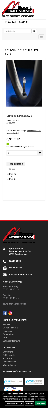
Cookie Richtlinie (10, 328)
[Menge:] (22, 153)
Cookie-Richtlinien (38, 399)
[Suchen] (34, 31)
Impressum (8, 331)
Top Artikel (7, 358)
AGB (5, 338)
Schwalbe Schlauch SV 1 (19, 116)
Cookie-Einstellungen (14, 403)
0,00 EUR (16, 22)
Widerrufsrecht (9, 365)
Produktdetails (16, 164)
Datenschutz (8, 334)
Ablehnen (29, 403)
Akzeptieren (40, 403)
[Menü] (41, 36)
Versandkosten (10, 362)
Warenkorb (8, 352)
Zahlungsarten (9, 355)
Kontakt (6, 324)
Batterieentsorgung (11, 341)
